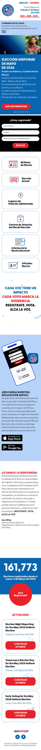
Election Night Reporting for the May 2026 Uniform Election (20, 627)
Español (34, 3)
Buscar (20, 145)
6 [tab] (26, 111)
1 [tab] (15, 111)
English (23, 3)
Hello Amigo (26, 745)
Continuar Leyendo (20, 645)
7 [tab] (28, 111)
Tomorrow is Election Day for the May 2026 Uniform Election (20, 663)
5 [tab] (23, 111)
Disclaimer (15, 745)
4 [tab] (21, 111)
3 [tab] (19, 111)
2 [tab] (17, 111)
